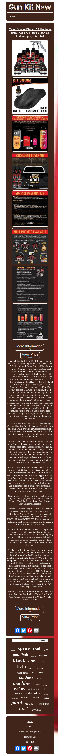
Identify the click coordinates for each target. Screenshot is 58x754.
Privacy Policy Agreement (30, 731)
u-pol (45, 685)
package (19, 688)
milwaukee (33, 693)
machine (22, 683)
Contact (30, 726)
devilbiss (36, 709)
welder (46, 650)
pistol (46, 694)
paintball (20, 654)
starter (35, 697)
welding (45, 698)
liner (32, 660)
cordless (26, 677)
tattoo (13, 651)
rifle (44, 689)
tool (36, 648)
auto (40, 667)
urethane (43, 662)
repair (43, 655)
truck (24, 708)
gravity (30, 703)
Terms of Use (30, 737)
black (19, 660)
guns (31, 668)
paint (16, 702)
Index (30, 721)
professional (33, 689)
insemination (23, 673)
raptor (37, 684)
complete (14, 698)
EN (27, 742)
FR (32, 742)
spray (24, 648)
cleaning (44, 703)
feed (39, 678)
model (24, 697)
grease (17, 693)
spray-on (38, 672)
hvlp (21, 666)
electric (33, 656)
